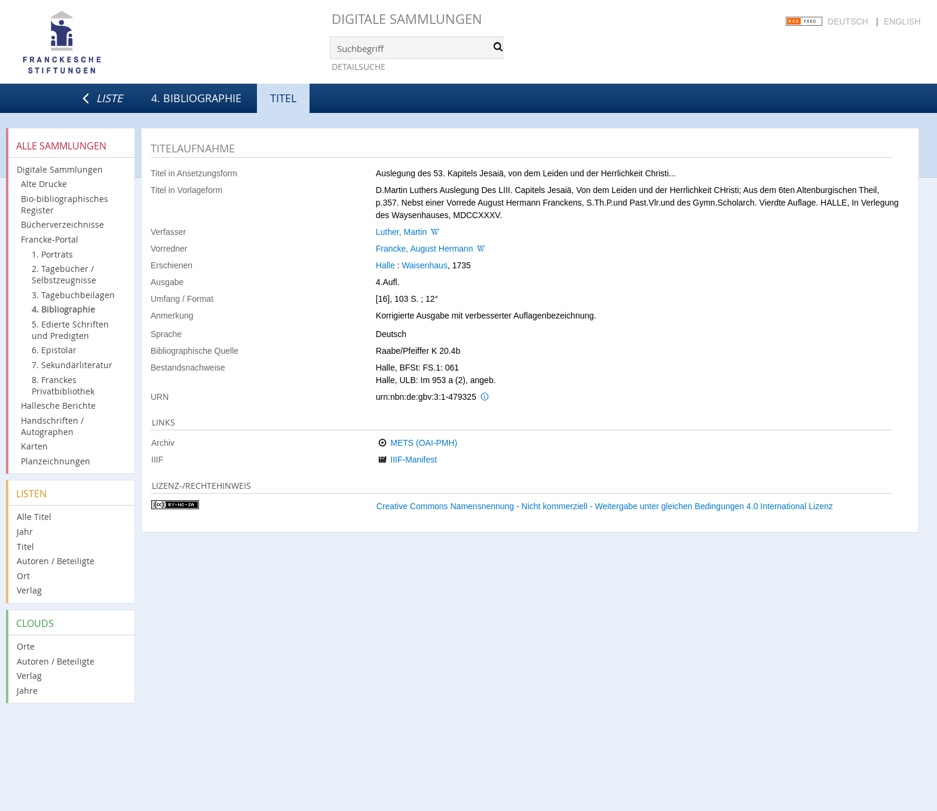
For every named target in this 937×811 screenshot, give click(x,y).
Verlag (29, 590)
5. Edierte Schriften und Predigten (70, 330)
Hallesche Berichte (58, 405)
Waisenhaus (425, 265)
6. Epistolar (54, 350)
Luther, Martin (401, 232)
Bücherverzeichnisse (62, 224)
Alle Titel (34, 516)
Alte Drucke (44, 183)
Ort (23, 576)
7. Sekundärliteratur (72, 365)
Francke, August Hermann (424, 248)
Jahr (25, 531)
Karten (34, 446)
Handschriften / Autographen (52, 426)
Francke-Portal (49, 239)
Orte (26, 646)
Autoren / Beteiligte (55, 561)
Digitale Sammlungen (407, 18)
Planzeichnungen (55, 461)
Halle (385, 265)
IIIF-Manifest (413, 459)
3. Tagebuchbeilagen (73, 295)
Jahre (27, 690)
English (902, 21)
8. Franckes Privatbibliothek (63, 385)
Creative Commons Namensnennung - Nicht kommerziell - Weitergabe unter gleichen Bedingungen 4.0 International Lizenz (604, 506)
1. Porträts (52, 254)
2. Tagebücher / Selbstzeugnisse (64, 274)
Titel (25, 546)
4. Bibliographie (196, 98)
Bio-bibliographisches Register (64, 204)
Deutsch (848, 21)
